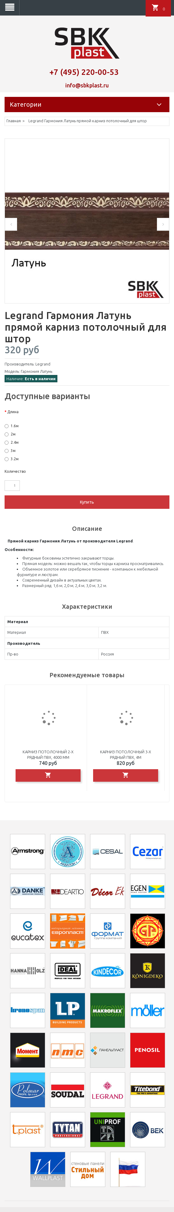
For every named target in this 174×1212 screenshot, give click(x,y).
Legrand (42, 364)
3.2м (15, 459)
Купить (87, 502)
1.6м (15, 426)
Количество (15, 471)
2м (13, 434)
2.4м (15, 442)
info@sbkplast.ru (87, 85)
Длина (13, 412)
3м (13, 451)
